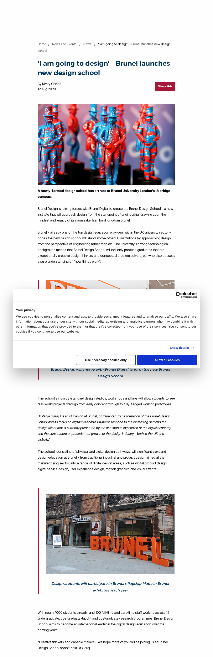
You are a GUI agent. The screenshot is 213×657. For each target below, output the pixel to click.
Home (42, 44)
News (87, 44)
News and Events (64, 44)
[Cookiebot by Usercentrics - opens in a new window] (179, 295)
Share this (165, 86)
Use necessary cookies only (106, 360)
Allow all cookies (167, 360)
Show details (179, 347)
